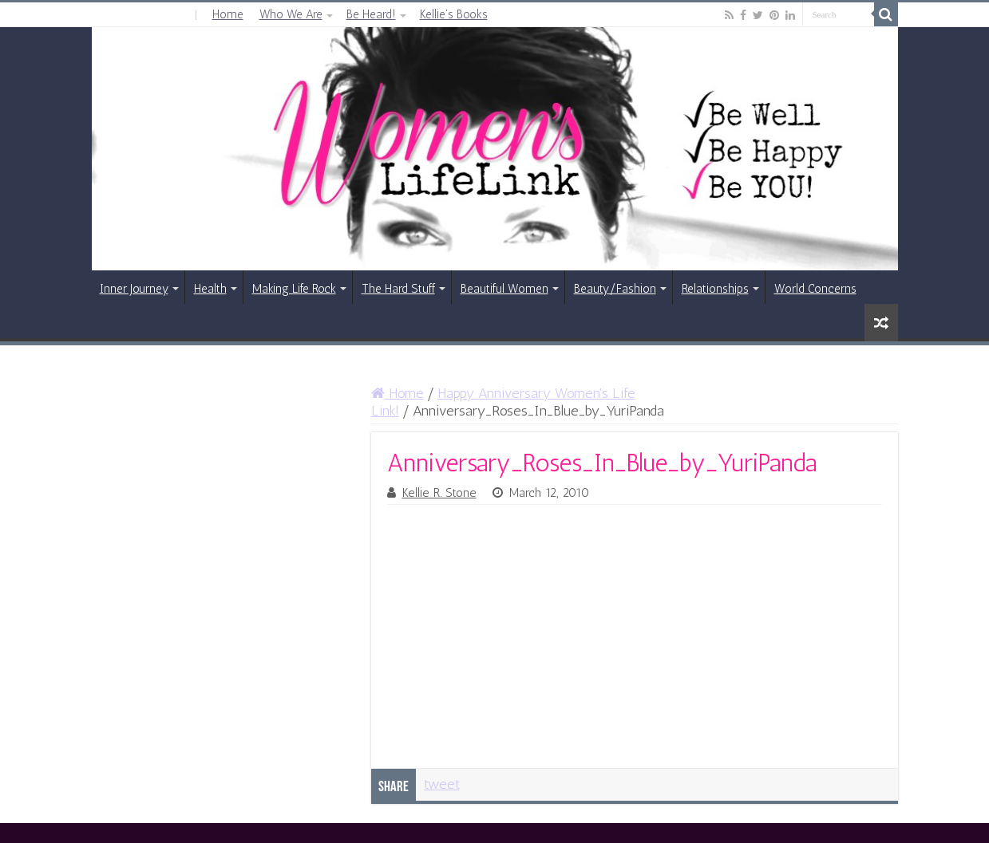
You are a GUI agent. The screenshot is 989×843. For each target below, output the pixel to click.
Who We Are (290, 14)
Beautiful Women (504, 289)
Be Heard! (371, 14)
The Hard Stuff (398, 289)
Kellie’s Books (454, 14)
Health (210, 289)
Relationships (715, 289)
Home (227, 14)
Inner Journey (134, 289)
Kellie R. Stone (439, 493)
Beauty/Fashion (615, 289)
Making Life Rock (294, 289)
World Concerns (815, 289)
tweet (442, 784)
